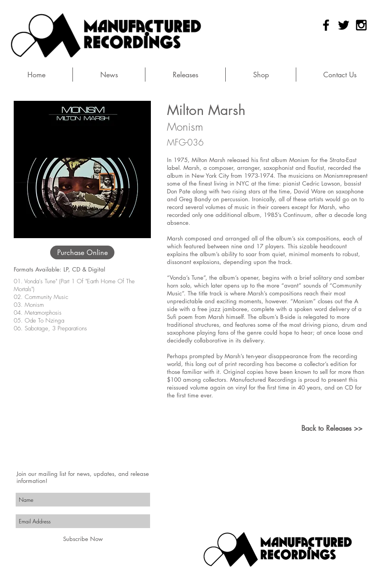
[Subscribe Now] (83, 539)
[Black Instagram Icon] (361, 25)
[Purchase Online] (82, 252)
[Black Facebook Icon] (326, 25)
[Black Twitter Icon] (343, 25)
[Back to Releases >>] (331, 428)
